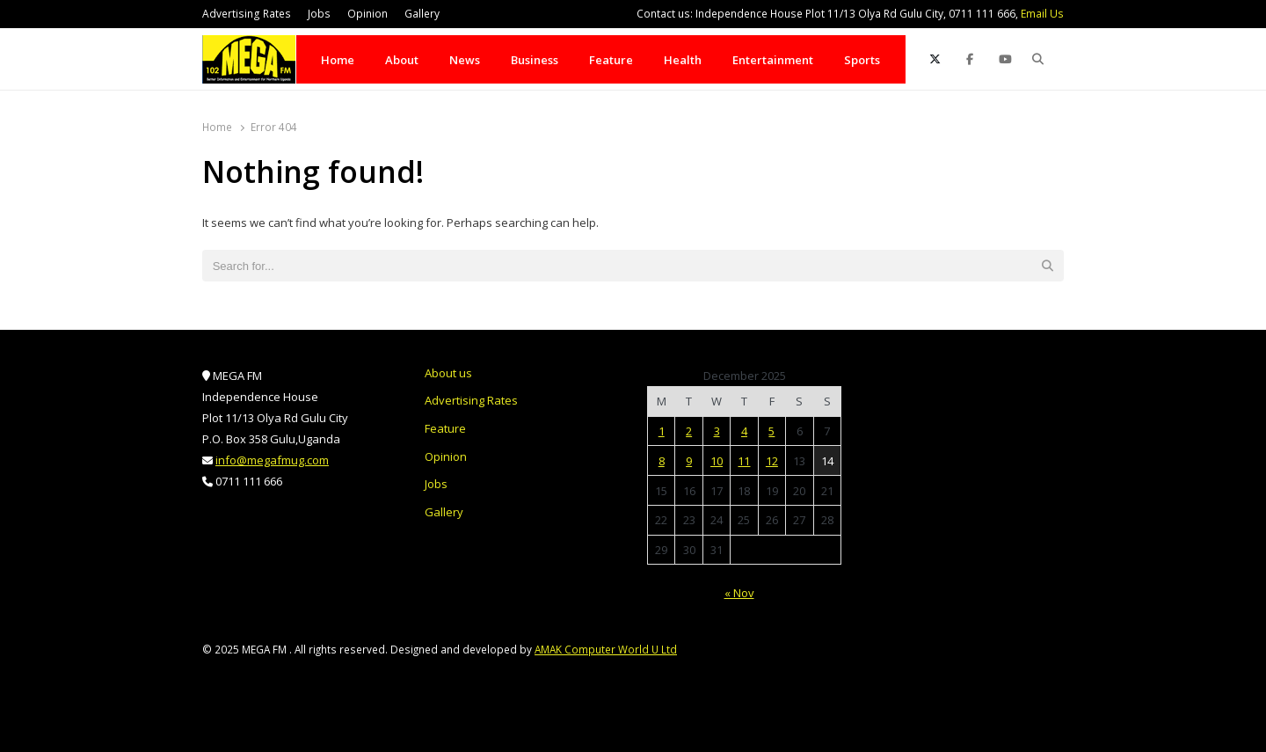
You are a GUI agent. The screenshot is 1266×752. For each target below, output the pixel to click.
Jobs (319, 13)
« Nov (739, 593)
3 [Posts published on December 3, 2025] (717, 431)
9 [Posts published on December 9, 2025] (689, 461)
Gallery (422, 13)
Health (683, 60)
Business (534, 60)
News (464, 60)
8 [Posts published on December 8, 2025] (661, 461)
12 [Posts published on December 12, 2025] (772, 461)
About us (448, 373)
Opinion (367, 13)
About (401, 60)
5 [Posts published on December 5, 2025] (771, 431)
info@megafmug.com (272, 460)
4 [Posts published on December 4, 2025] (744, 431)
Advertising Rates (246, 13)
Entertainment (772, 60)
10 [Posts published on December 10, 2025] (716, 461)
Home (337, 60)
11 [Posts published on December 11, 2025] (744, 461)
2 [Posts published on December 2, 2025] (689, 431)
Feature (611, 60)
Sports (862, 60)
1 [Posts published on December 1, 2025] (661, 431)
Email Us (1042, 13)
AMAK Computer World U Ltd (606, 649)
